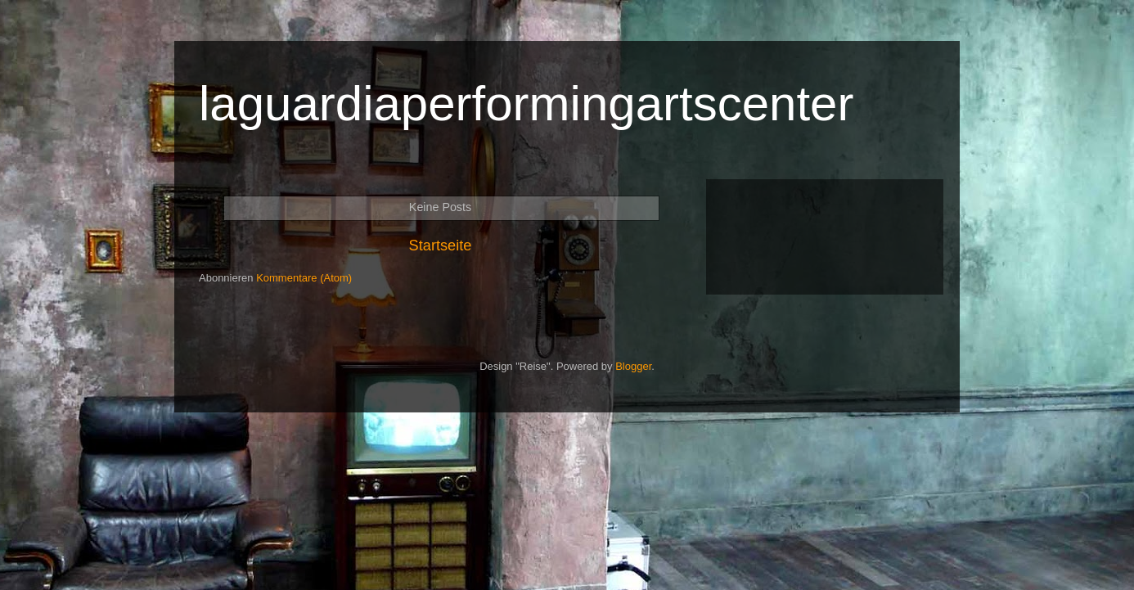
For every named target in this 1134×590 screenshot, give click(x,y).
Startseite (440, 245)
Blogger (633, 366)
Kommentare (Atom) (304, 278)
